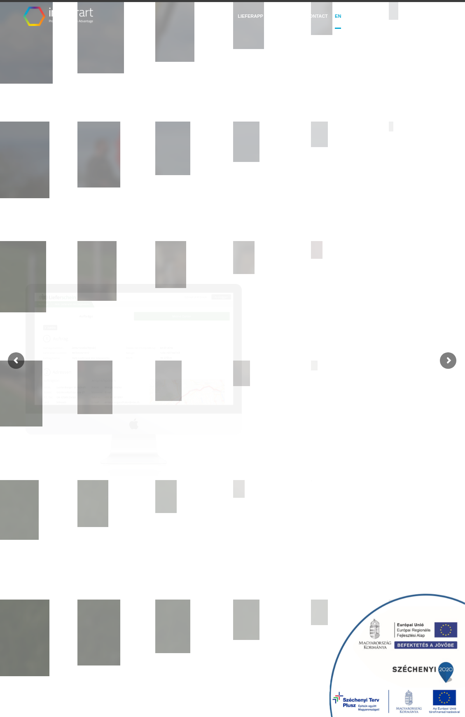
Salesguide (213, 16)
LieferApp (250, 16)
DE (356, 16)
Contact (317, 16)
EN (338, 16)
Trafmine (284, 16)
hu (346, 16)
